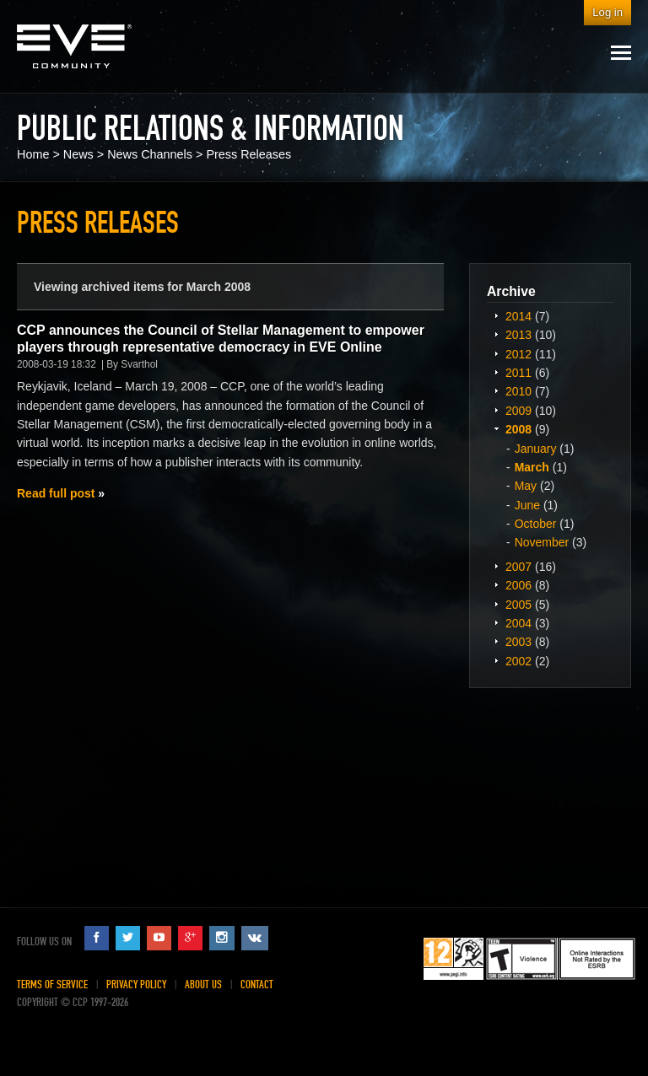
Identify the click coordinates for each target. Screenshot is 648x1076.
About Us (203, 984)
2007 (518, 566)
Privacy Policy (136, 984)
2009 (518, 410)
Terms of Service (52, 984)
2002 (518, 661)
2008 (518, 429)
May (526, 485)
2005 (518, 604)
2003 (518, 641)
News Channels (149, 154)
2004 (518, 623)
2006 (518, 585)
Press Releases (248, 154)
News (78, 154)
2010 (518, 391)
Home (33, 154)
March (532, 467)
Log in (607, 12)
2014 (518, 316)
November (542, 542)
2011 (518, 372)
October (536, 523)
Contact (256, 984)
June (527, 505)
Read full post (55, 493)
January (536, 448)
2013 (518, 335)
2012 (518, 354)
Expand (496, 315)
